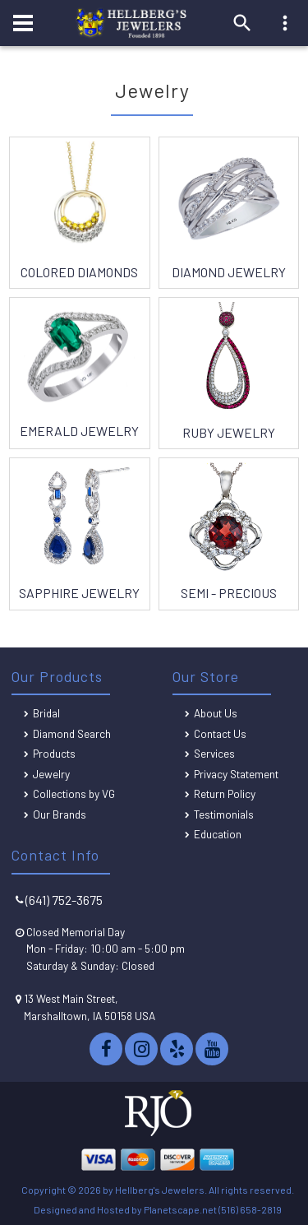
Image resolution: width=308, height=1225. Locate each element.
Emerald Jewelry (79, 430)
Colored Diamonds (79, 272)
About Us (215, 713)
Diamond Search (72, 733)
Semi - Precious (229, 593)
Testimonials (224, 814)
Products (54, 753)
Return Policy (224, 793)
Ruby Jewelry (228, 432)
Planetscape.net (180, 1209)
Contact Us (220, 733)
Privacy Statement (236, 774)
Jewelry (51, 774)
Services (214, 753)
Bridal (46, 713)
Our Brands (59, 814)
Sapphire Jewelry (79, 593)
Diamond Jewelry (229, 272)
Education (217, 834)
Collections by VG (74, 793)
